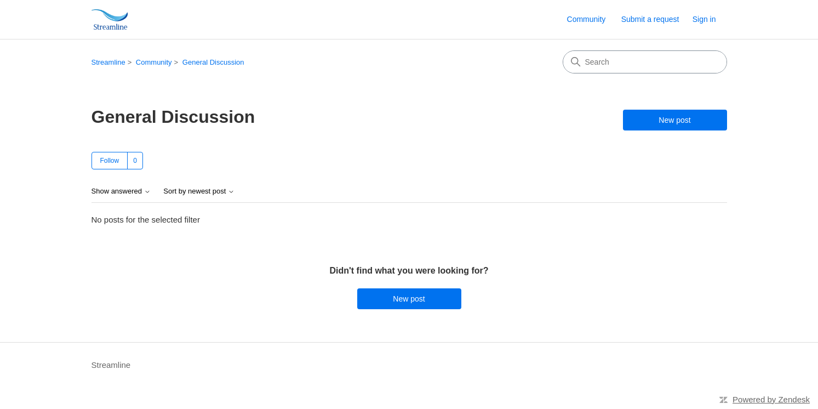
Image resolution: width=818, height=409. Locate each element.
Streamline (108, 62)
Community (586, 19)
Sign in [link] (704, 19)
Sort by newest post (198, 191)
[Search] (645, 62)
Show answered (121, 191)
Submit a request (650, 19)
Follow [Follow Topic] (109, 160)
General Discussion (213, 62)
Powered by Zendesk (771, 399)
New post (674, 120)
